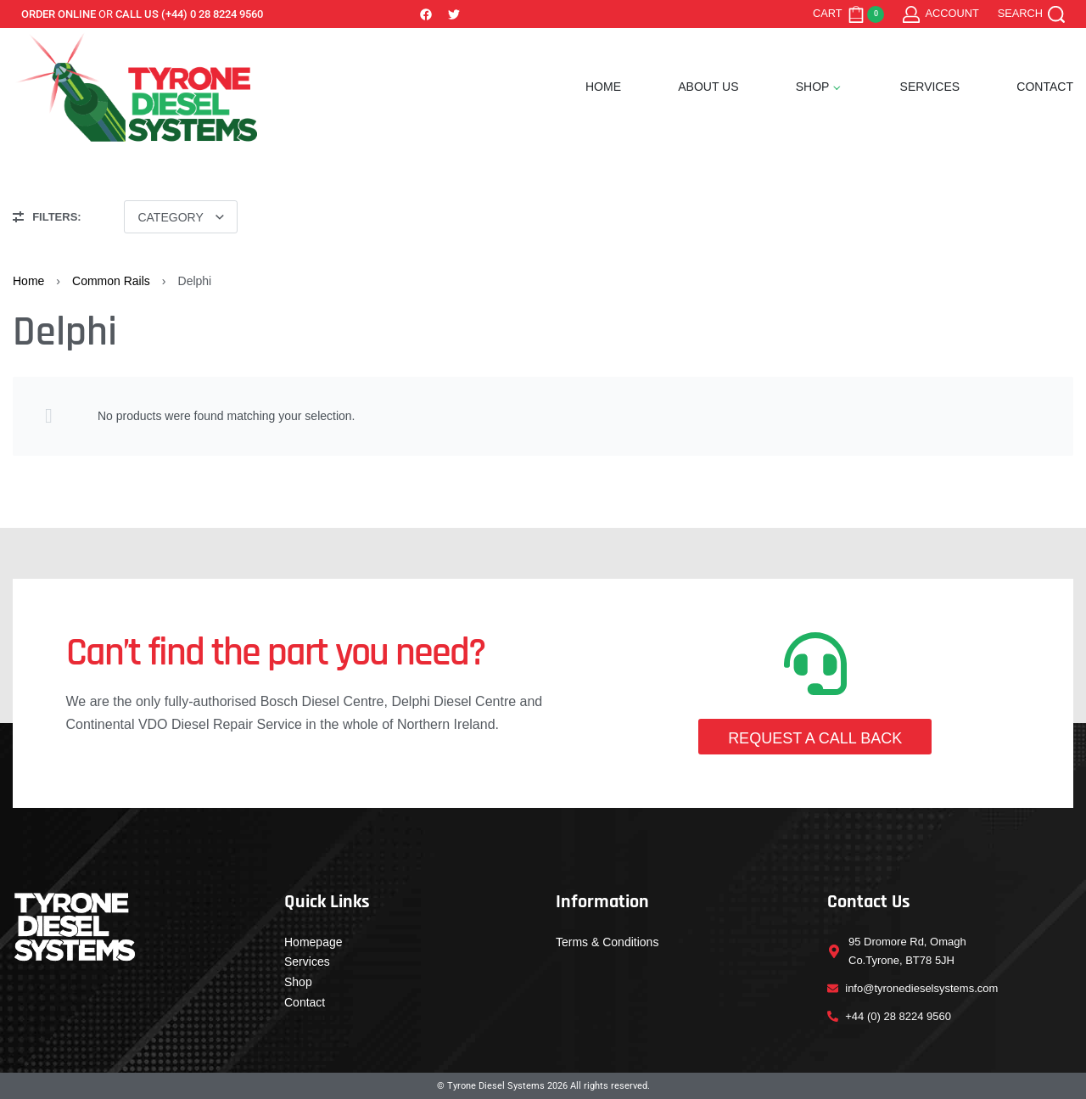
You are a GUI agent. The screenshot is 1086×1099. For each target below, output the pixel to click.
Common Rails (111, 281)
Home (28, 281)
